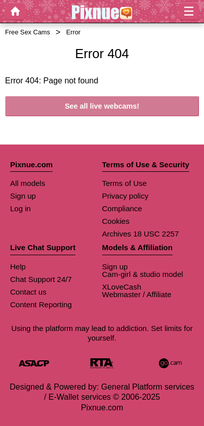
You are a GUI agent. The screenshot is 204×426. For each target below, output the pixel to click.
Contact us (28, 292)
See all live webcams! (102, 106)
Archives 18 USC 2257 (140, 233)
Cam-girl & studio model (142, 274)
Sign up (23, 196)
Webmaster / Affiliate (137, 294)
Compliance (122, 208)
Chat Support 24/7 (41, 279)
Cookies (116, 221)
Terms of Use (124, 183)
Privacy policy (125, 196)
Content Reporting (41, 304)
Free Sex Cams (27, 32)
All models (27, 183)
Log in (20, 208)
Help (18, 266)
